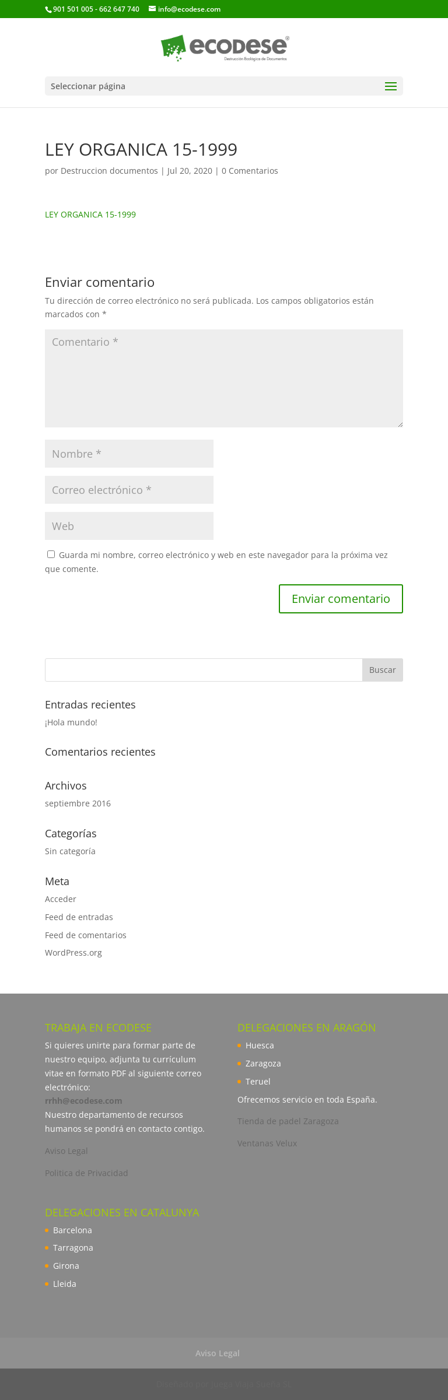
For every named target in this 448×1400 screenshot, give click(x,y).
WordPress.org (73, 952)
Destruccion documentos (109, 170)
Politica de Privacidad (86, 1172)
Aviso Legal (66, 1150)
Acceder (60, 898)
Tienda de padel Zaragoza (288, 1121)
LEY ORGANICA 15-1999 (90, 214)
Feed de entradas (79, 916)
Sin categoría (70, 851)
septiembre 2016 (78, 803)
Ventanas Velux (267, 1143)
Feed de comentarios (86, 935)
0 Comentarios (250, 170)
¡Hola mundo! (71, 722)
